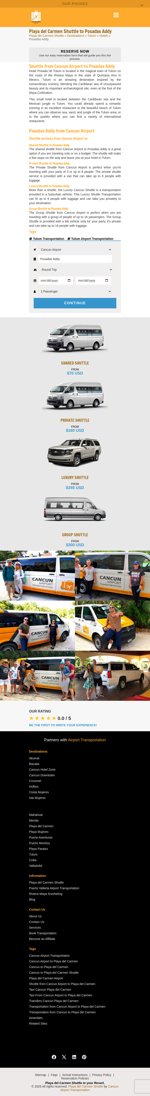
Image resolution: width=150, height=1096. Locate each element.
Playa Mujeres (39, 832)
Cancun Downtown (42, 775)
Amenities (35, 1018)
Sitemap (40, 1075)
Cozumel (35, 781)
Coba (32, 860)
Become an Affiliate (42, 939)
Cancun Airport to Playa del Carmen (53, 961)
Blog (32, 899)
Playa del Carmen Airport (46, 978)
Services (35, 927)
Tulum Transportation (47, 238)
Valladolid (35, 865)
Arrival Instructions (74, 1075)
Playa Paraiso (38, 849)
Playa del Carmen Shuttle (46, 35)
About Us (35, 916)
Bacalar (34, 764)
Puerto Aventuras (40, 837)
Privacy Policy (101, 1075)
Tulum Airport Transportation (90, 238)
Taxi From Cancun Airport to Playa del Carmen (60, 995)
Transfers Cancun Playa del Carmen (53, 1001)
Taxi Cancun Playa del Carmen (50, 989)
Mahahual (36, 815)
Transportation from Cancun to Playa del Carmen (62, 1012)
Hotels (103, 35)
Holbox (34, 786)
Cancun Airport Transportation (49, 955)
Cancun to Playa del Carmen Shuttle (53, 972)
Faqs (54, 1075)
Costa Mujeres (39, 792)
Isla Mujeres (37, 798)
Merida (33, 820)
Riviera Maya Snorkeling (45, 894)
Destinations (75, 35)
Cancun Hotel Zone (42, 769)
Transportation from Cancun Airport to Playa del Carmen (67, 1006)
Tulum (91, 35)
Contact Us (36, 922)
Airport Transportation (87, 740)
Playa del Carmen (41, 826)
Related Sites (38, 1023)
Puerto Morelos (39, 843)
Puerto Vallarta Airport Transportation (54, 888)
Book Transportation (42, 933)
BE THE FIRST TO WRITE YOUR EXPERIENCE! (63, 725)
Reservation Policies (75, 1078)
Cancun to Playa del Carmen (48, 967)
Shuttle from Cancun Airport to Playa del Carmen (62, 984)
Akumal (34, 758)
